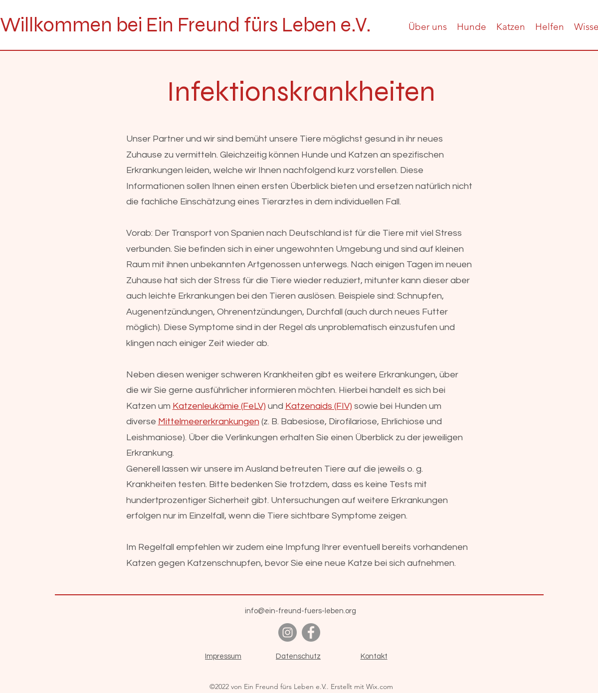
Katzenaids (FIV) (318, 406)
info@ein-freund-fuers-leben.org (300, 611)
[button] (427, 26)
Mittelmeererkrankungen (208, 421)
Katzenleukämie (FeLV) (219, 406)
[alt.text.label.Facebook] (311, 632)
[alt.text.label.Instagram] (287, 632)
